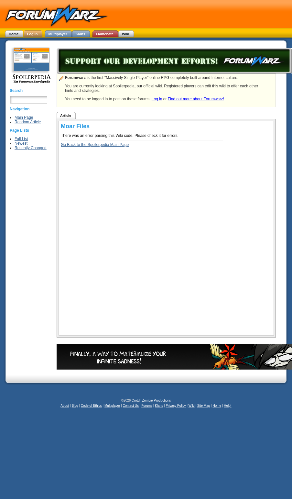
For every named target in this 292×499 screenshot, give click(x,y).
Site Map (203, 405)
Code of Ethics (91, 405)
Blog (75, 405)
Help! (227, 405)
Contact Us (131, 405)
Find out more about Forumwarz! (196, 99)
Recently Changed (31, 148)
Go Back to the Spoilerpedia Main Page (95, 144)
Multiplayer (112, 405)
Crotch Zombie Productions (151, 400)
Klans (159, 405)
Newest (21, 143)
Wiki (192, 405)
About (64, 405)
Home (216, 405)
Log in (157, 99)
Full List (21, 139)
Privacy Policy (176, 405)
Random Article (28, 122)
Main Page (24, 117)
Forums (146, 405)
